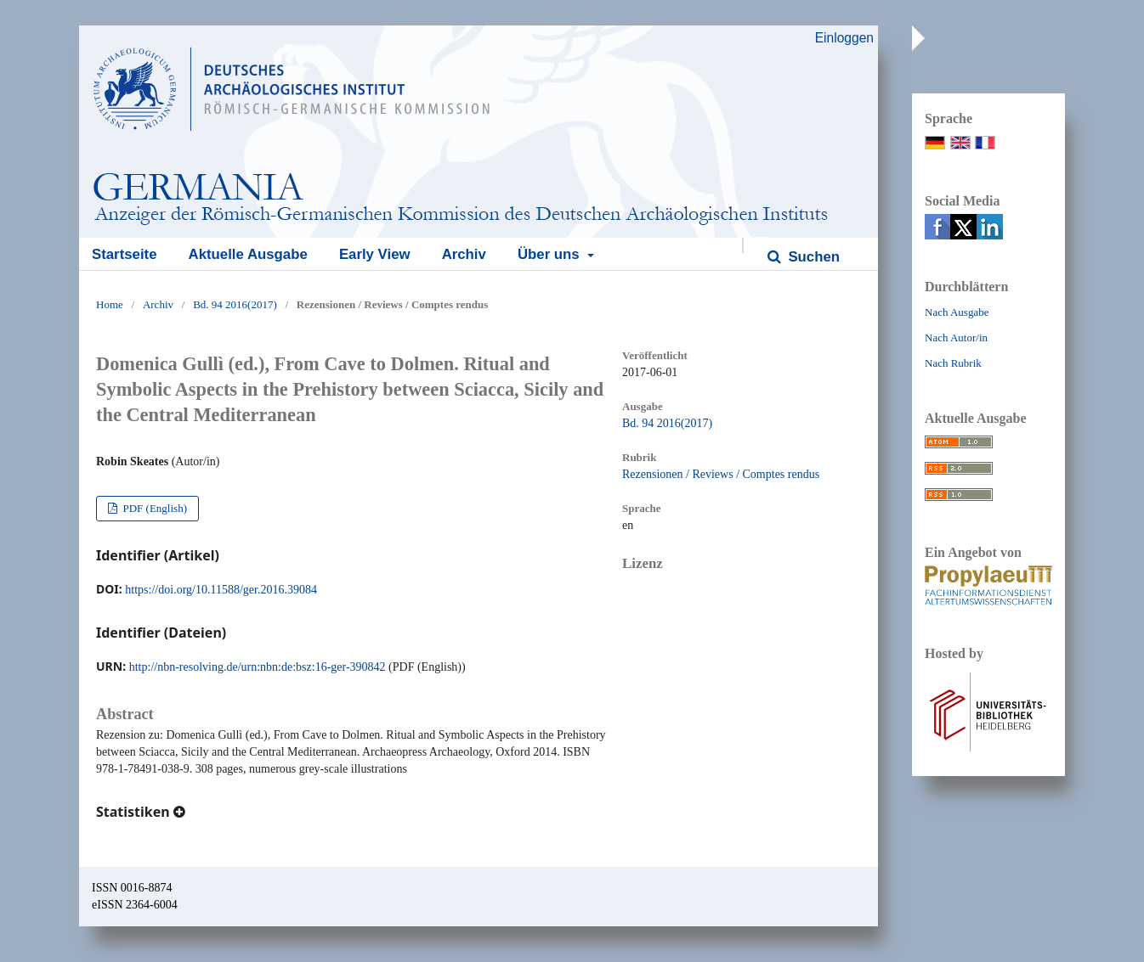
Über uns (550, 254)
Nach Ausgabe (956, 312)
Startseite (124, 254)
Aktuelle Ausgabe (248, 254)
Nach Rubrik (953, 363)
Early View (375, 254)
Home (109, 304)
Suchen (812, 257)
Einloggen (844, 38)
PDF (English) (153, 508)
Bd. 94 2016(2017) (235, 304)
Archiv (464, 254)
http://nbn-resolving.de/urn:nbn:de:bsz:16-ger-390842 (257, 667)
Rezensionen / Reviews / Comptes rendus (720, 474)
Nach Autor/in (956, 337)
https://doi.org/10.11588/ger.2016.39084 (221, 589)
